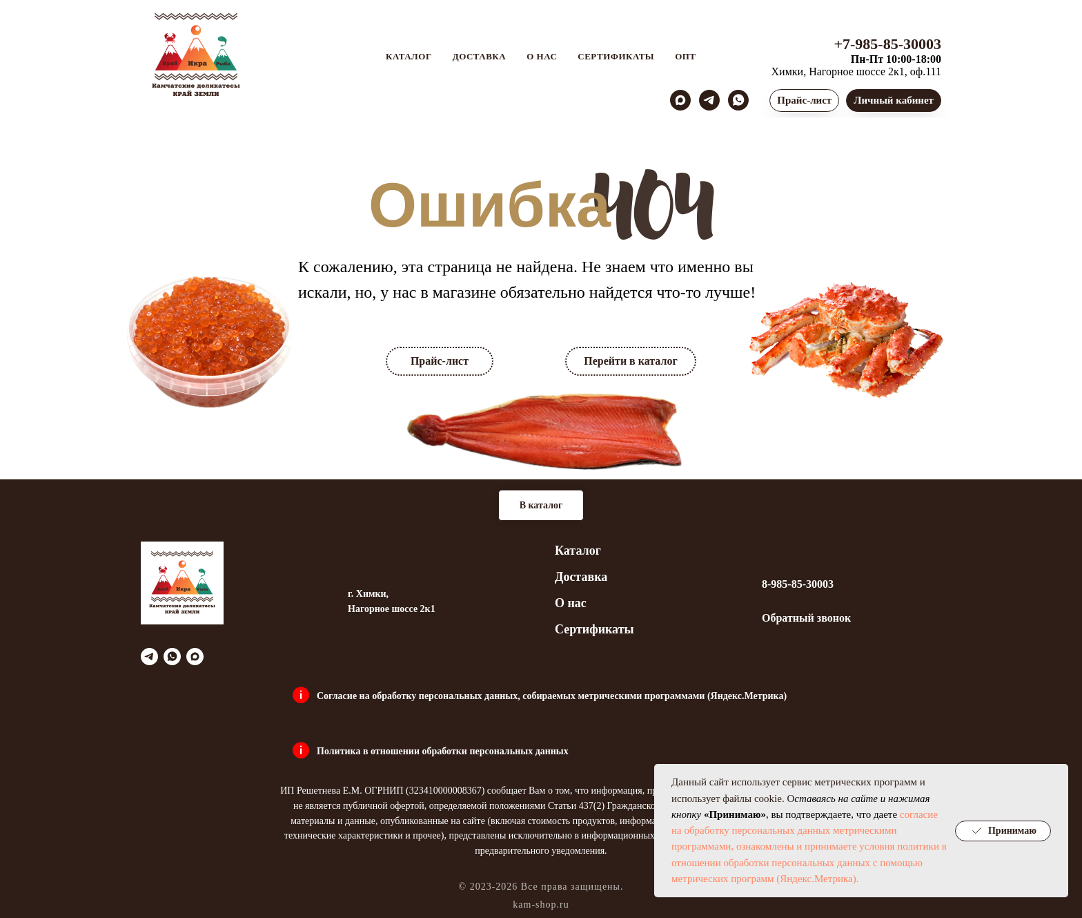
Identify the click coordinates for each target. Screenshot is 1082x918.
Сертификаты (616, 56)
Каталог (578, 550)
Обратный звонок (806, 618)
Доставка (479, 56)
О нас (542, 56)
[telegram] (709, 100)
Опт (685, 56)
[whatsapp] (738, 100)
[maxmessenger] (680, 100)
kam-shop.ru (541, 904)
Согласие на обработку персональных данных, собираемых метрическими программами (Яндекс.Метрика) (552, 696)
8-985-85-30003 (798, 584)
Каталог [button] (409, 56)
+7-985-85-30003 (887, 43)
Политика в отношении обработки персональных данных (443, 751)
